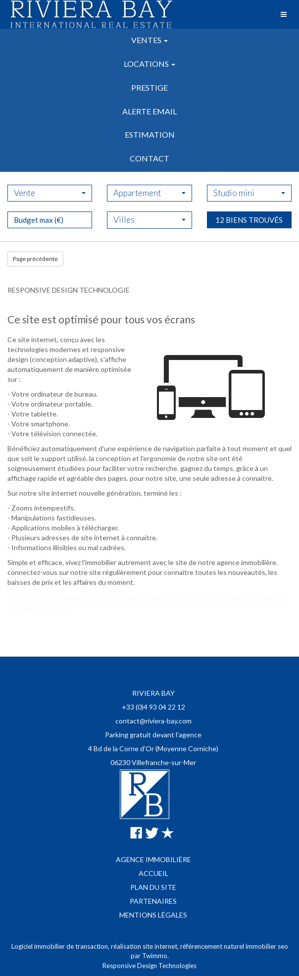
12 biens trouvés (249, 246)
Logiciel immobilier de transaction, (61, 946)
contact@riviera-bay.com (153, 721)
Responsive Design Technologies (149, 966)
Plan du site (153, 887)
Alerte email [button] (149, 111)
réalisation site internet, (145, 946)
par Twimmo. (150, 956)
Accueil (153, 873)
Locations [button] (149, 63)
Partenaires (153, 901)
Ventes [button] (149, 40)
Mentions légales (153, 915)
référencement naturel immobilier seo (234, 946)
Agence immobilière (153, 859)
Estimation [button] (150, 134)
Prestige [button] (149, 87)
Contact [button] (149, 158)
